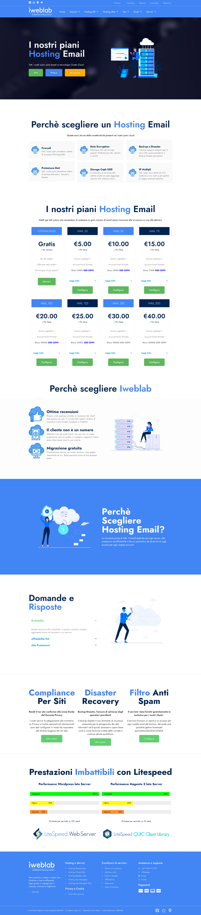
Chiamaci (118, 3)
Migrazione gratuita (64, 448)
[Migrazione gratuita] (36, 450)
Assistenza (130, 3)
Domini (75, 12)
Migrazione (167, 3)
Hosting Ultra (110, 12)
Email (138, 12)
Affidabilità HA (40, 639)
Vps (126, 12)
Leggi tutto (74, 280)
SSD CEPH (88, 270)
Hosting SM (91, 12)
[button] (82, 281)
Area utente (154, 3)
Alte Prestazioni (40, 645)
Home (62, 11)
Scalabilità (37, 621)
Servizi (151, 12)
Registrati (142, 3)
